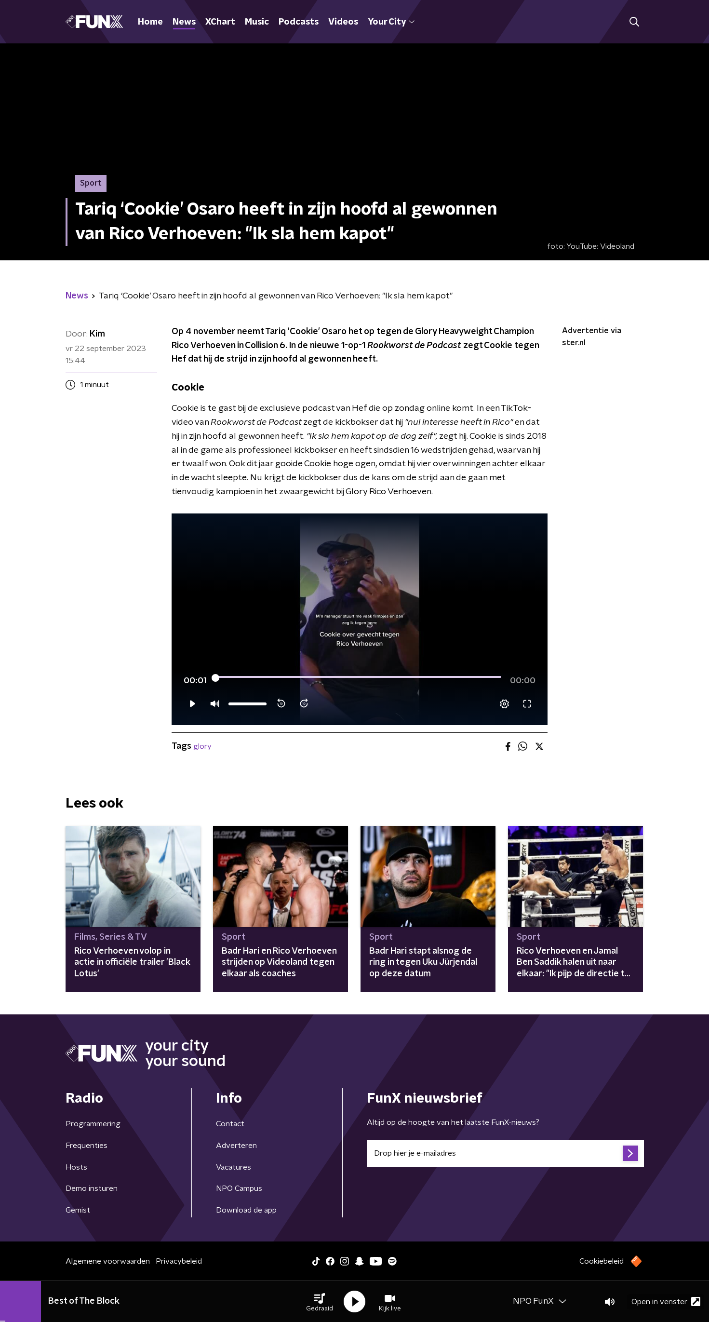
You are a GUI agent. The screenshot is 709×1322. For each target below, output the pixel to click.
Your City (391, 22)
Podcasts (299, 22)
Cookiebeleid (601, 1261)
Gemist (78, 1210)
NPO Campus (239, 1188)
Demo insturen (92, 1188)
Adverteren (236, 1145)
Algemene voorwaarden (108, 1261)
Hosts (76, 1167)
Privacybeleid (179, 1261)
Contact (230, 1124)
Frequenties (86, 1145)
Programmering (93, 1124)
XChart (220, 22)
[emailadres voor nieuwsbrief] (505, 1153)
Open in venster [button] (665, 1301)
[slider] (358, 678)
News (184, 22)
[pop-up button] (504, 704)
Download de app (246, 1210)
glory (202, 746)
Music (257, 22)
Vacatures (233, 1167)
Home (150, 22)
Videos (343, 22)
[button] (319, 1301)
